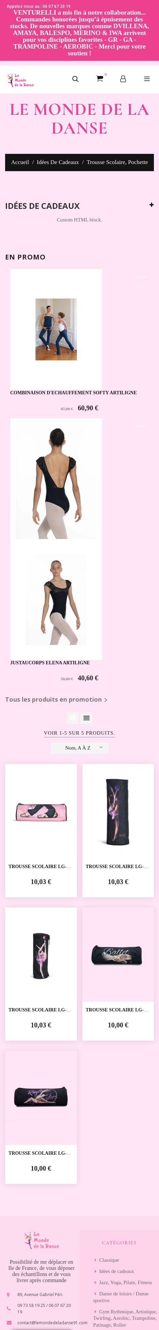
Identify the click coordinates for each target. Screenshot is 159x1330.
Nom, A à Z (83, 520)
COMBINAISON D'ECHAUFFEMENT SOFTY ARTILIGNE (73, 339)
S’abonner (119, 1196)
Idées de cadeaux (42, 206)
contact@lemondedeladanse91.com (52, 1017)
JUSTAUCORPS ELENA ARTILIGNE (50, 435)
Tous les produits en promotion (57, 473)
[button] (76, 79)
